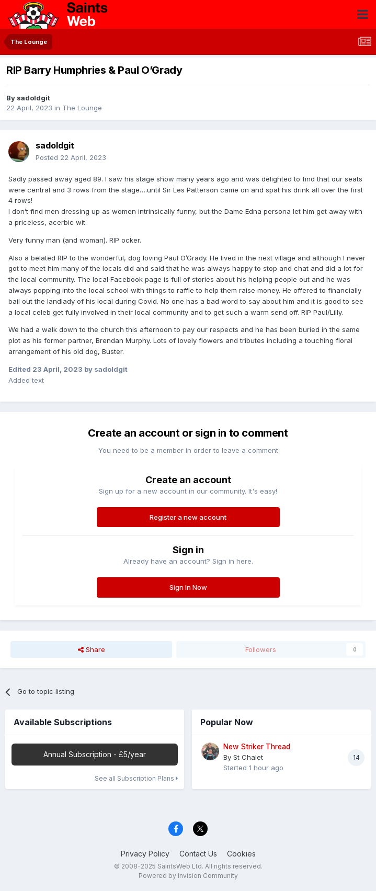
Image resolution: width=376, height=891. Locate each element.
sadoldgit (33, 98)
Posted (71, 157)
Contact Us (198, 853)
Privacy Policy (145, 853)
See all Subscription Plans (136, 778)
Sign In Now (188, 587)
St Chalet (248, 757)
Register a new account (188, 517)
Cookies (241, 853)
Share (91, 649)
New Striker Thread (256, 746)
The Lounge (82, 108)
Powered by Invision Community (188, 875)
